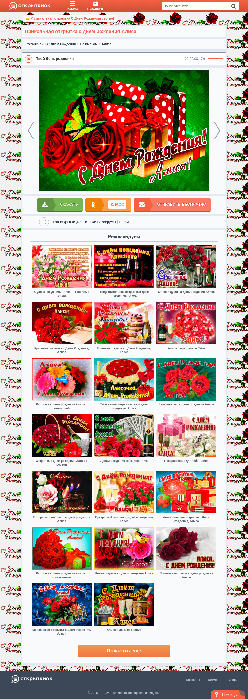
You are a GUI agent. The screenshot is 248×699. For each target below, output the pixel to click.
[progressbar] (215, 59)
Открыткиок (34, 44)
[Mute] (205, 59)
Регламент (212, 680)
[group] (124, 58)
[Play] (28, 59)
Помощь (231, 680)
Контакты (193, 680)
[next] (217, 130)
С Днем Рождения (61, 44)
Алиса (106, 44)
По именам (88, 44)
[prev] (30, 130)
